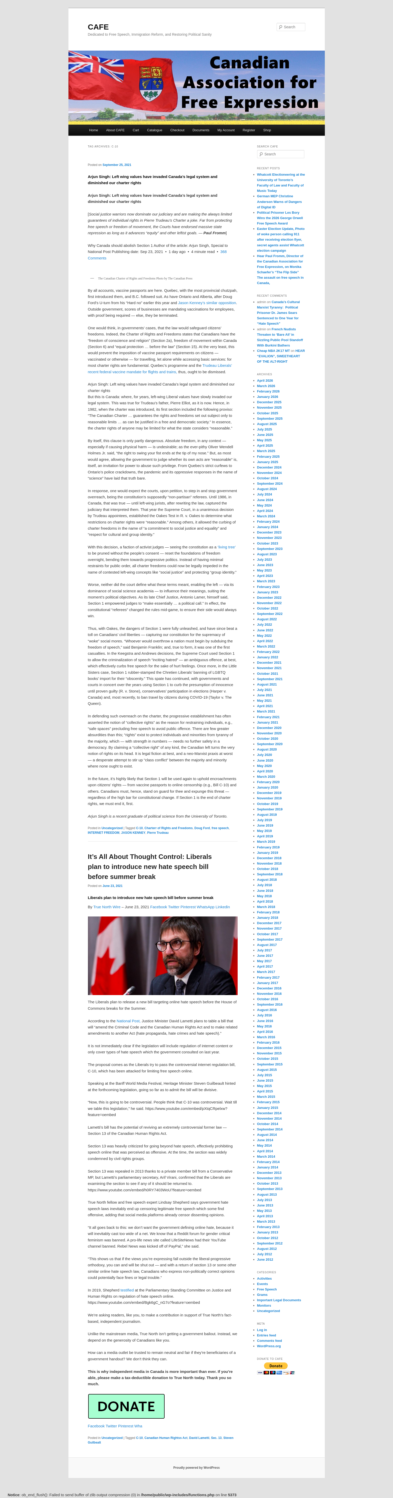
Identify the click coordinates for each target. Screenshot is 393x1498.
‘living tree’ (227, 547)
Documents (201, 130)
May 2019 (264, 831)
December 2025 (269, 402)
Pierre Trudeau (158, 833)
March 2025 (266, 451)
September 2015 (270, 1064)
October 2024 (267, 478)
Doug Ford (202, 828)
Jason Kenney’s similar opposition (207, 303)
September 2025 (270, 418)
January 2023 (267, 592)
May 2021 (264, 701)
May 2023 (264, 570)
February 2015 (268, 1102)
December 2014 (269, 1113)
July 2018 (264, 885)
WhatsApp (206, 907)
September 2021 (270, 679)
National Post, (128, 1021)
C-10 (139, 828)
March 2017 (266, 972)
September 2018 (270, 874)
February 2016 (268, 1042)
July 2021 (264, 690)
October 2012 (267, 1238)
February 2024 (268, 521)
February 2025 (268, 456)
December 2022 (269, 598)
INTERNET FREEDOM (103, 833)
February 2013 (268, 1227)
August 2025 (267, 424)
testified (127, 1290)
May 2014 (264, 1145)
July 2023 (264, 559)
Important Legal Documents (279, 1300)
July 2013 (264, 1200)
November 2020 (269, 733)
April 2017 (265, 966)
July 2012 (264, 1254)
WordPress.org (269, 1346)
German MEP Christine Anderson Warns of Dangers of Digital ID (279, 201)
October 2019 (267, 804)
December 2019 (269, 793)
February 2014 (268, 1162)
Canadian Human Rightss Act (166, 1438)
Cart (136, 130)
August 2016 (267, 1010)
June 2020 (265, 760)
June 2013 (265, 1205)
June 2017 (265, 956)
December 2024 (269, 467)
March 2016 (266, 1037)
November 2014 (269, 1118)
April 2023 (265, 576)
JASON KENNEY (133, 833)
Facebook (159, 907)
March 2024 (266, 516)
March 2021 (266, 711)
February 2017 (268, 977)
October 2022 (267, 608)
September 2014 (270, 1129)
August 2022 (267, 619)
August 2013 (267, 1194)
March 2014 (266, 1156)
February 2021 (268, 717)
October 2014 (267, 1124)
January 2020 (267, 787)
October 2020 (267, 739)
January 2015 (267, 1108)
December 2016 (269, 988)
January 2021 (267, 722)
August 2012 (267, 1249)
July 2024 (264, 494)
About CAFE (115, 130)
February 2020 (268, 782)
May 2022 (264, 636)
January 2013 (267, 1232)
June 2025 (265, 435)
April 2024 (265, 511)
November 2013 (269, 1178)
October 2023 (267, 543)
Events (262, 1284)
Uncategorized (112, 828)
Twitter (174, 907)
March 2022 (266, 646)
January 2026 (267, 397)
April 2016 (265, 1032)
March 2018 (266, 907)
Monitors (264, 1305)
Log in (262, 1330)
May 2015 (264, 1086)
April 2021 (265, 706)
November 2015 (269, 1053)
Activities (264, 1278)
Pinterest (188, 907)
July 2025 (264, 429)
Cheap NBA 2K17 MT (273, 351)
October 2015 (267, 1059)
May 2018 (264, 896)
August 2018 (267, 880)
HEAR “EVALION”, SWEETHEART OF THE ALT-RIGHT (281, 356)
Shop (267, 130)
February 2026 (268, 391)
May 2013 (264, 1211)
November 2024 (269, 473)
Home (93, 130)
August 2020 (267, 749)
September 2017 (270, 939)
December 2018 (269, 858)
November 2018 (269, 863)
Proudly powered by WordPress (196, 1467)
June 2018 (265, 891)
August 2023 (267, 554)
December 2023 (269, 532)
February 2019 (268, 847)
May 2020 (264, 766)
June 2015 (265, 1080)
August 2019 (267, 815)
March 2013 (266, 1221)
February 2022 (268, 652)
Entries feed (266, 1335)
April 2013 (265, 1216)
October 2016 (267, 999)
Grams (262, 1295)
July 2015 (264, 1075)
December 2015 (269, 1048)
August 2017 (267, 945)
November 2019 (269, 798)
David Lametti (199, 1438)
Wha (138, 1426)
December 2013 (269, 1173)
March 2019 (266, 842)
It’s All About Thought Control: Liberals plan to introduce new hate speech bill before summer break (150, 867)
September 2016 (270, 1004)
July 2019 (264, 820)
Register (249, 130)
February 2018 (268, 912)
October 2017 (267, 934)
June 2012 (265, 1259)
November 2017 (269, 928)
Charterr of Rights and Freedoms (169, 828)
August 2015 (267, 1070)
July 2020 (264, 755)
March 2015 (266, 1097)
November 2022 (269, 603)
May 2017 (264, 961)
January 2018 (267, 918)
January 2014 (267, 1167)
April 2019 (265, 836)
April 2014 (265, 1151)
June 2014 (265, 1140)
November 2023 (269, 538)
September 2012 (270, 1243)
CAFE (98, 27)
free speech (220, 828)
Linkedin (223, 907)
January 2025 (267, 462)
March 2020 (266, 777)
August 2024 (267, 489)
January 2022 (267, 657)
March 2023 (266, 581)
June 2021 (265, 695)
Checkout (177, 130)
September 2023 (270, 549)
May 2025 (264, 440)
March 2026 (266, 386)
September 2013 (270, 1189)
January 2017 (267, 983)
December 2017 (269, 923)
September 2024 (270, 483)
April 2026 (265, 380)
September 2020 (270, 744)
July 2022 (264, 624)
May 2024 (264, 505)
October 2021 (267, 674)
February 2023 (268, 587)
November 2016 (269, 994)
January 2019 (267, 853)
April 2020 (265, 771)
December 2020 (269, 728)
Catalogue (154, 130)
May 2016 (264, 1026)
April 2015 (265, 1091)
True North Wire (106, 907)
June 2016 (265, 1021)
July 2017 (264, 950)
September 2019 (270, 809)
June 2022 (265, 630)
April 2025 (265, 445)
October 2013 (267, 1183)
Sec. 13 (216, 1438)
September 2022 (270, 614)
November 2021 (269, 668)
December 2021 (269, 662)
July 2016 (264, 1015)
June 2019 (265, 825)
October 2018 (267, 869)
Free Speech (267, 1289)
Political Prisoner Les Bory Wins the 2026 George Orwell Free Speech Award (280, 218)
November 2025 (269, 407)
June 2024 (265, 500)
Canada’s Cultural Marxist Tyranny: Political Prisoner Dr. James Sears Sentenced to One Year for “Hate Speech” (278, 313)
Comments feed (269, 1341)
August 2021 (267, 684)
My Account (226, 130)
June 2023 (265, 565)
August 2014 (267, 1135)
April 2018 (265, 901)
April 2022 (265, 641)
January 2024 (267, 527)
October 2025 (267, 413)
